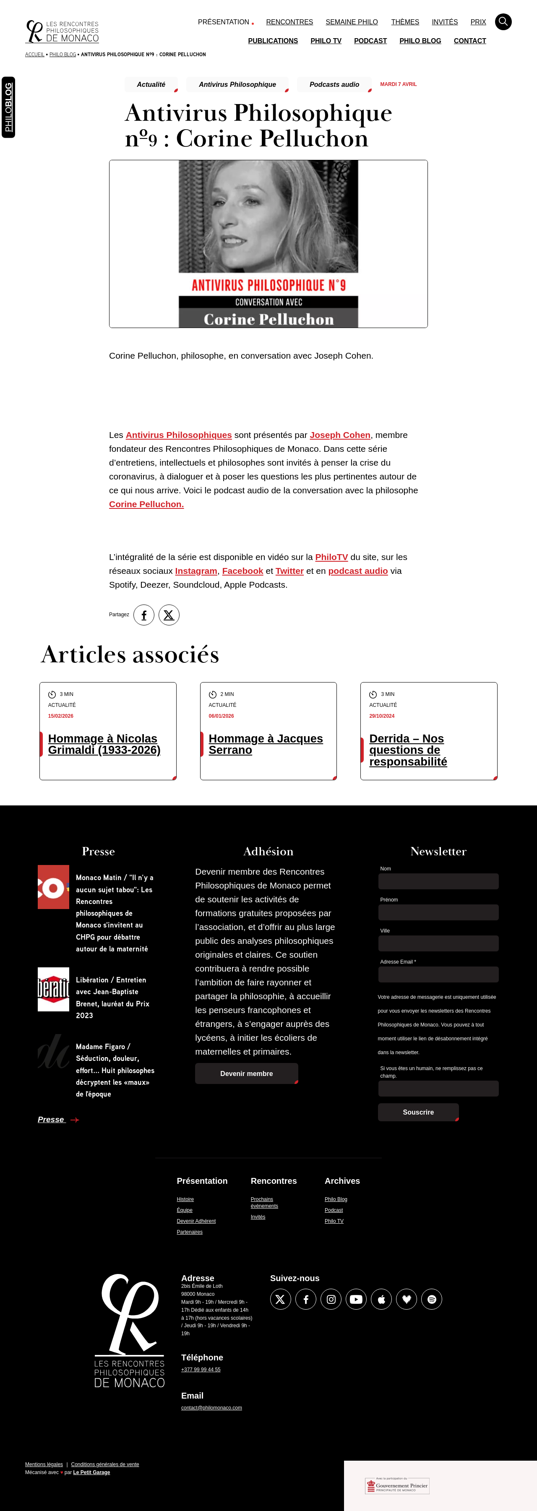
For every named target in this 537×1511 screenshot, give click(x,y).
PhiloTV (331, 557)
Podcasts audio (334, 84)
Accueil (34, 54)
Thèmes (405, 22)
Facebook (242, 571)
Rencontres (289, 22)
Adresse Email (398, 962)
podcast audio (358, 571)
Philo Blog (420, 40)
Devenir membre (246, 1073)
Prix (478, 22)
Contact (470, 40)
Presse (52, 1119)
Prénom (389, 900)
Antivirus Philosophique (237, 84)
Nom (386, 869)
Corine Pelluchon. (146, 504)
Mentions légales (44, 1464)
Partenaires (190, 1232)
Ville (385, 931)
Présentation (223, 22)
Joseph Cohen (340, 435)
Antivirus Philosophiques (179, 435)
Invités (445, 22)
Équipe (185, 1210)
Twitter (290, 571)
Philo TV (325, 40)
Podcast (370, 40)
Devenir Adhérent (196, 1221)
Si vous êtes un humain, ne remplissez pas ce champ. (432, 1072)
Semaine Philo (352, 22)
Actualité (151, 84)
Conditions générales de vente (105, 1464)
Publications (273, 40)
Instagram (196, 571)
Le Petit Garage (91, 1472)
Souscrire (418, 1112)
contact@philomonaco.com (211, 1408)
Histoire (185, 1199)
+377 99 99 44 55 (201, 1370)
